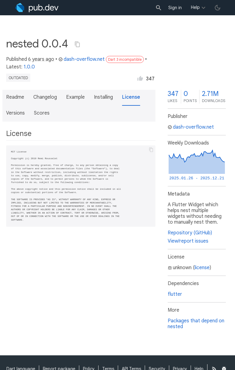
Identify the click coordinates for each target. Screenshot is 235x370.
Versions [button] (15, 113)
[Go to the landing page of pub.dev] (36, 7)
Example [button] (75, 97)
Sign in (175, 7)
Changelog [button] (45, 97)
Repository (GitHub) (190, 233)
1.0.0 (29, 67)
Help (195, 7)
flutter (175, 294)
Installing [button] (103, 97)
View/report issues (188, 241)
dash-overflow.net (81, 59)
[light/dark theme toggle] (217, 7)
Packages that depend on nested (196, 324)
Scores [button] (42, 113)
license (202, 268)
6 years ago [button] (41, 59)
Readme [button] (15, 97)
